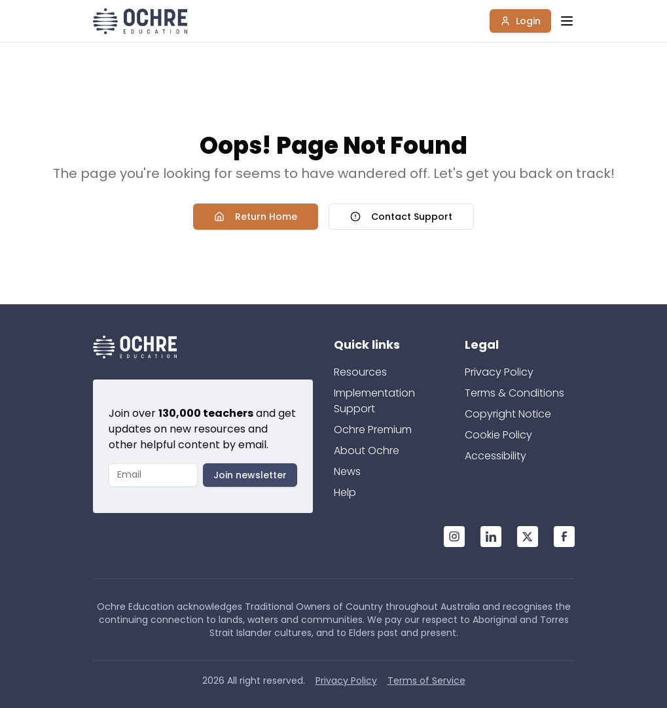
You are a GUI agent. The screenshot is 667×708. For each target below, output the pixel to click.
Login (520, 20)
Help (345, 492)
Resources (360, 372)
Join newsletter (250, 475)
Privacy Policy (499, 372)
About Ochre (366, 450)
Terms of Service (426, 680)
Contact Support (401, 216)
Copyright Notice (508, 413)
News (347, 471)
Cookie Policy (498, 434)
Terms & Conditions (514, 392)
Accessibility (495, 455)
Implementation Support (374, 400)
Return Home (255, 216)
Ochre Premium (373, 429)
